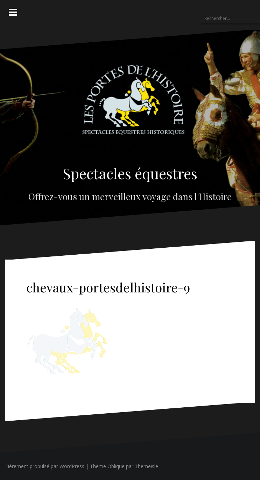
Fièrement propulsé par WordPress (44, 466)
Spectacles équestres (130, 173)
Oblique (116, 466)
